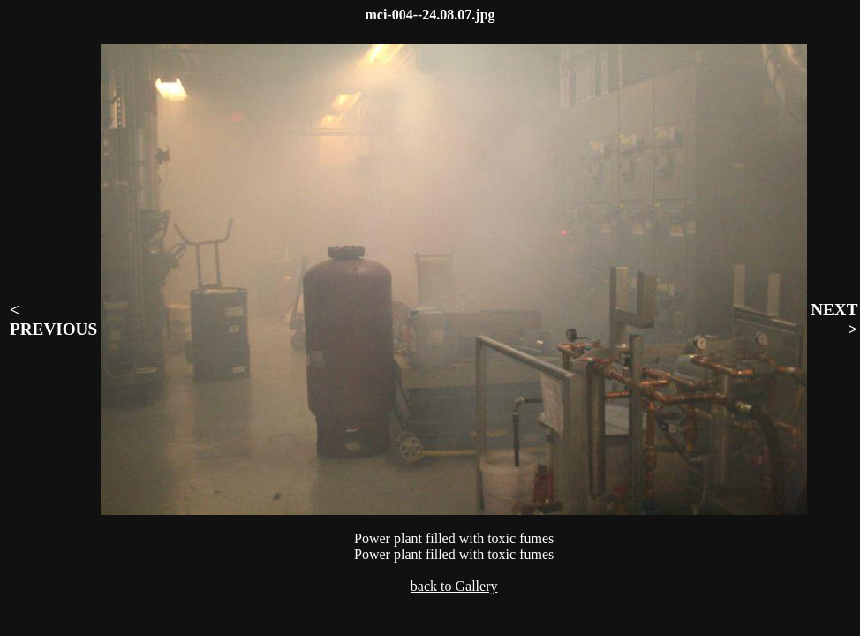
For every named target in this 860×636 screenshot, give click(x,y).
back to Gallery (454, 586)
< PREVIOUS (53, 319)
